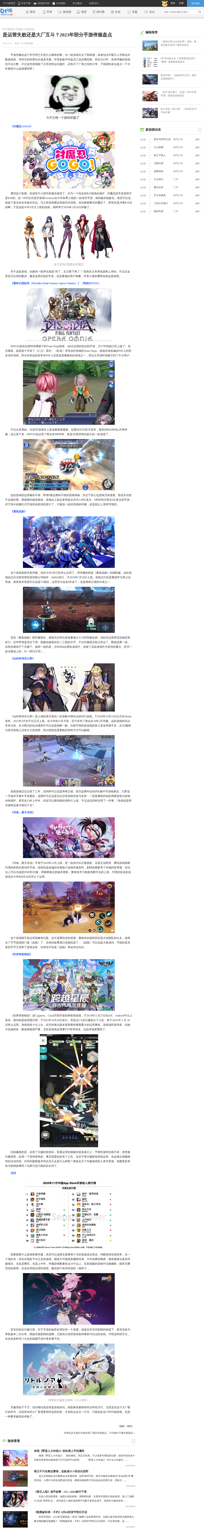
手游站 (19, 29)
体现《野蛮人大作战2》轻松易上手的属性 (59, 1450)
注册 (181, 3)
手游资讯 (29, 29)
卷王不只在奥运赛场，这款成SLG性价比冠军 (61, 1471)
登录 (173, 3)
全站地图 (195, 3)
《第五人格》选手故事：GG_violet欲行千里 (60, 1491)
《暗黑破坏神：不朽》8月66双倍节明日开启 (60, 1512)
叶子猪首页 (8, 29)
